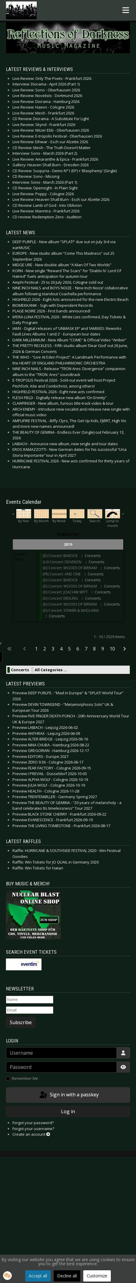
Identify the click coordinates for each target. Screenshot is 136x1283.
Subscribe (21, 1022)
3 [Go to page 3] (53, 648)
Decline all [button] (67, 1276)
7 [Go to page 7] (86, 648)
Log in (68, 1111)
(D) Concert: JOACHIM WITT (65, 592)
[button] (7, 1275)
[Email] (29, 1010)
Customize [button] (97, 1276)
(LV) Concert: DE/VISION (62, 561)
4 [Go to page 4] (61, 648)
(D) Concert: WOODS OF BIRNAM (70, 567)
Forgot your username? (33, 1128)
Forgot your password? (33, 1122)
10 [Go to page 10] (112, 648)
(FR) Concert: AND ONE (62, 574)
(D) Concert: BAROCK (60, 555)
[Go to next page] (125, 648)
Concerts (20, 669)
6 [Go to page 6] (77, 648)
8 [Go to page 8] (94, 648)
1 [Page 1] (36, 648)
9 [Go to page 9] (102, 648)
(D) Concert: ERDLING (61, 598)
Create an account (31, 1134)
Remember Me (25, 1078)
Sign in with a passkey (69, 1095)
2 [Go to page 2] (44, 648)
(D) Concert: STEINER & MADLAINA (71, 610)
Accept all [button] (38, 1276)
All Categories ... (51, 669)
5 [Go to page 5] (69, 648)
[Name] (29, 999)
